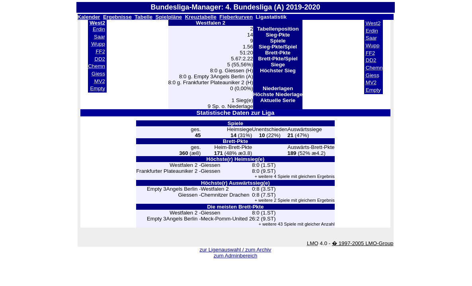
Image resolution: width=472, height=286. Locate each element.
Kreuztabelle (200, 17)
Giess (98, 74)
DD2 (100, 59)
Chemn (96, 66)
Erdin (99, 29)
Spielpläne (169, 17)
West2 (373, 23)
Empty (97, 88)
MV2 (99, 81)
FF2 (100, 51)
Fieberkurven (236, 17)
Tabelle (143, 17)
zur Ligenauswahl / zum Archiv (235, 250)
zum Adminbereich (235, 256)
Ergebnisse (117, 17)
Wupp (98, 44)
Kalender (89, 17)
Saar (99, 37)
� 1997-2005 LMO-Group (363, 243)
